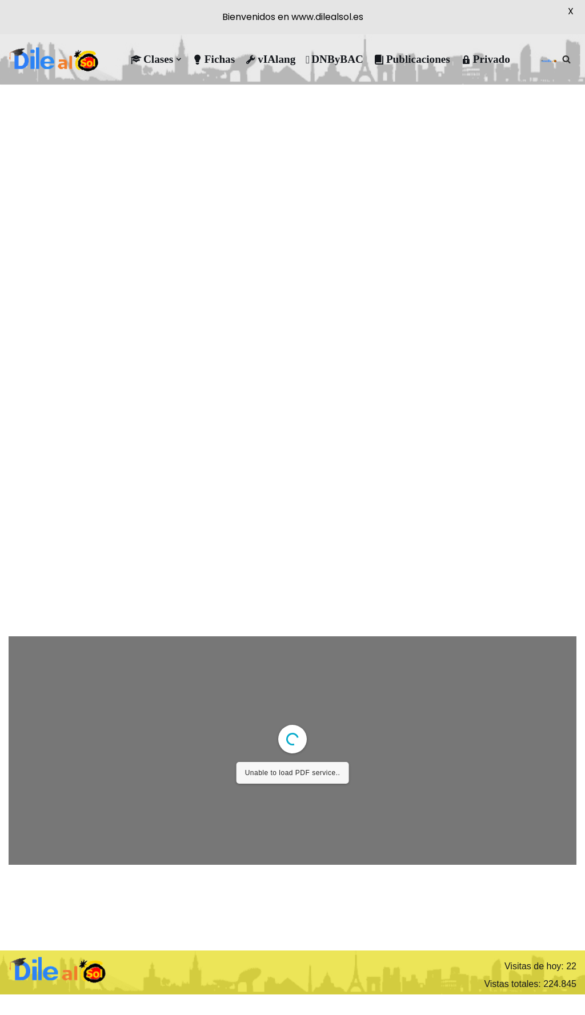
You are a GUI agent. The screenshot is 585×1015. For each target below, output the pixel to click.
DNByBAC (334, 59)
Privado (485, 59)
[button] (179, 59)
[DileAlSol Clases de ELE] (54, 59)
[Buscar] (566, 59)
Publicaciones (412, 59)
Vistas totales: (513, 984)
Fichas (213, 59)
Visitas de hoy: (535, 966)
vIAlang (270, 59)
